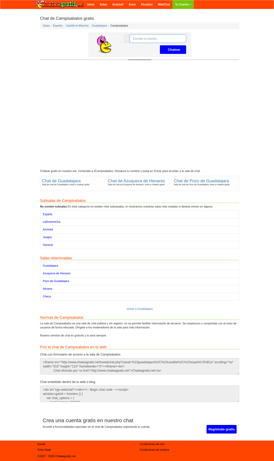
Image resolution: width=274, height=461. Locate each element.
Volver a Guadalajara (140, 308)
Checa (47, 296)
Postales (147, 4)
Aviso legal (44, 449)
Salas (103, 4)
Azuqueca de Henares (56, 273)
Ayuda (41, 444)
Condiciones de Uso (152, 444)
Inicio (91, 4)
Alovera (47, 288)
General (48, 244)
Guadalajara (50, 265)
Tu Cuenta (183, 4)
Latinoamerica (51, 221)
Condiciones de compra (154, 449)
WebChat (164, 4)
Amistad (117, 4)
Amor (132, 4)
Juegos (47, 237)
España (47, 214)
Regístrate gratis (221, 429)
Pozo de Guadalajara (56, 281)
